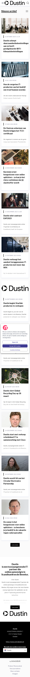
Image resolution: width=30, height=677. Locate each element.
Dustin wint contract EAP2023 (12, 217)
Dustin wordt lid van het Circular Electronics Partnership (14, 481)
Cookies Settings (15, 349)
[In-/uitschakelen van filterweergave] (27, 11)
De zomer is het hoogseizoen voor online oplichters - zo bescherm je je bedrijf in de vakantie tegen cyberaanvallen (14, 527)
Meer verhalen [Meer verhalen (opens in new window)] (15, 671)
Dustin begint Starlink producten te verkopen (13, 304)
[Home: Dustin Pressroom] (14, 3)
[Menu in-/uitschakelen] (2, 3)
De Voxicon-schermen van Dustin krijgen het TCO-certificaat (14, 131)
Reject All (15, 342)
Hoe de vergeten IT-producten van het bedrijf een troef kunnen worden (14, 87)
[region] (15, 338)
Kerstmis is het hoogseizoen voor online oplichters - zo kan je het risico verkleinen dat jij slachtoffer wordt (14, 177)
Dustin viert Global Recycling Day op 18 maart (12, 393)
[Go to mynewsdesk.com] (15, 661)
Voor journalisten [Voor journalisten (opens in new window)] (15, 668)
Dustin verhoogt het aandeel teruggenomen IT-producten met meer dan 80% (14, 263)
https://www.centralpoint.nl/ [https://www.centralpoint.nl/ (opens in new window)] (15, 642)
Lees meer (15, 545)
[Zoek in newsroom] (27, 3)
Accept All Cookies (15, 346)
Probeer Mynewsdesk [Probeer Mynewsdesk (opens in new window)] (15, 666)
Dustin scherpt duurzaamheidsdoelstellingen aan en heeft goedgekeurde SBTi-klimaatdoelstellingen (16, 46)
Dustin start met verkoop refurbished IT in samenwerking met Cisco (14, 437)
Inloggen (15, 674)
